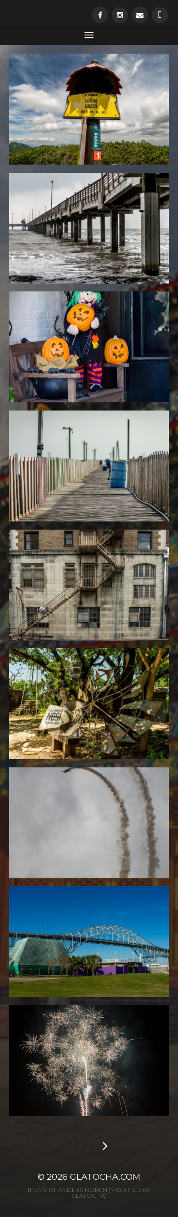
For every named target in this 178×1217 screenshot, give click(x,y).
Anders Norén (82, 1189)
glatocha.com (105, 1177)
